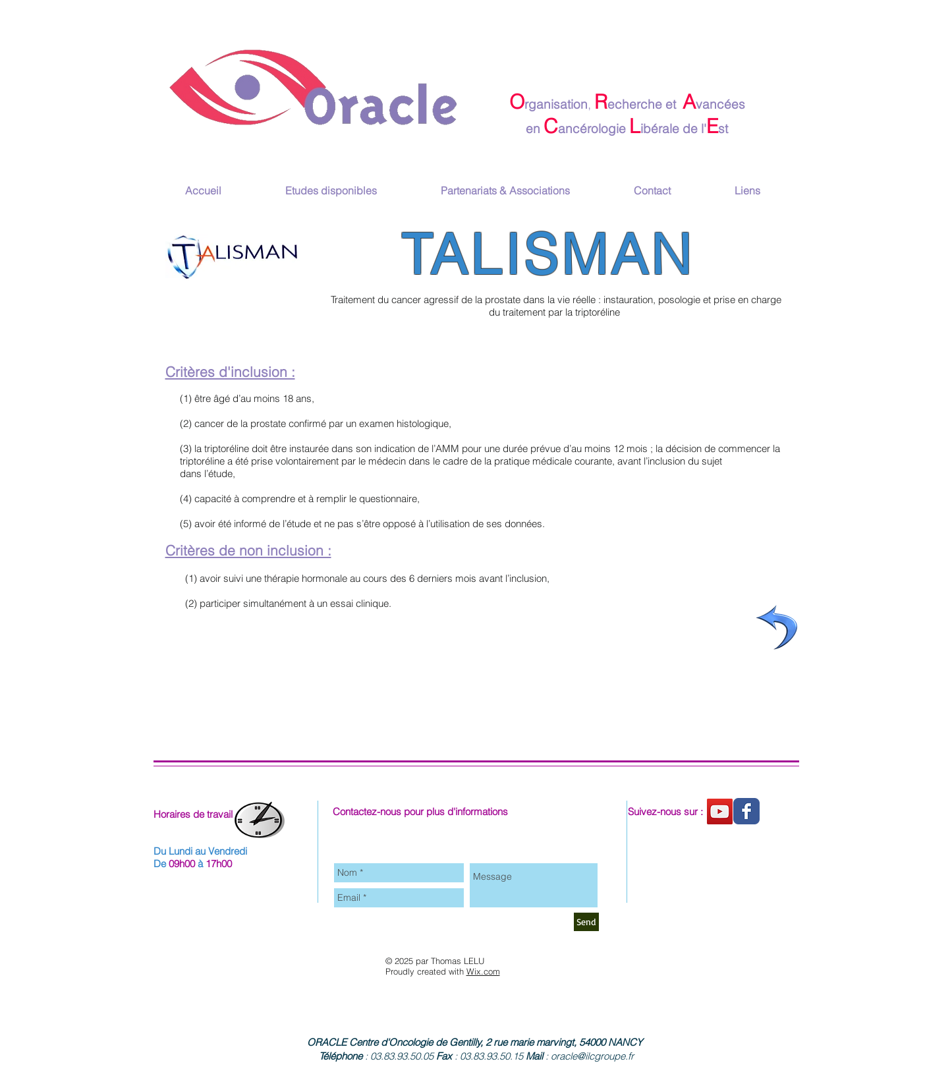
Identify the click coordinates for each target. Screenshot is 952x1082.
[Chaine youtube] (720, 811)
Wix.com (483, 971)
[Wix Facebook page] (746, 811)
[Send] (586, 922)
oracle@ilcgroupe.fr (592, 1056)
